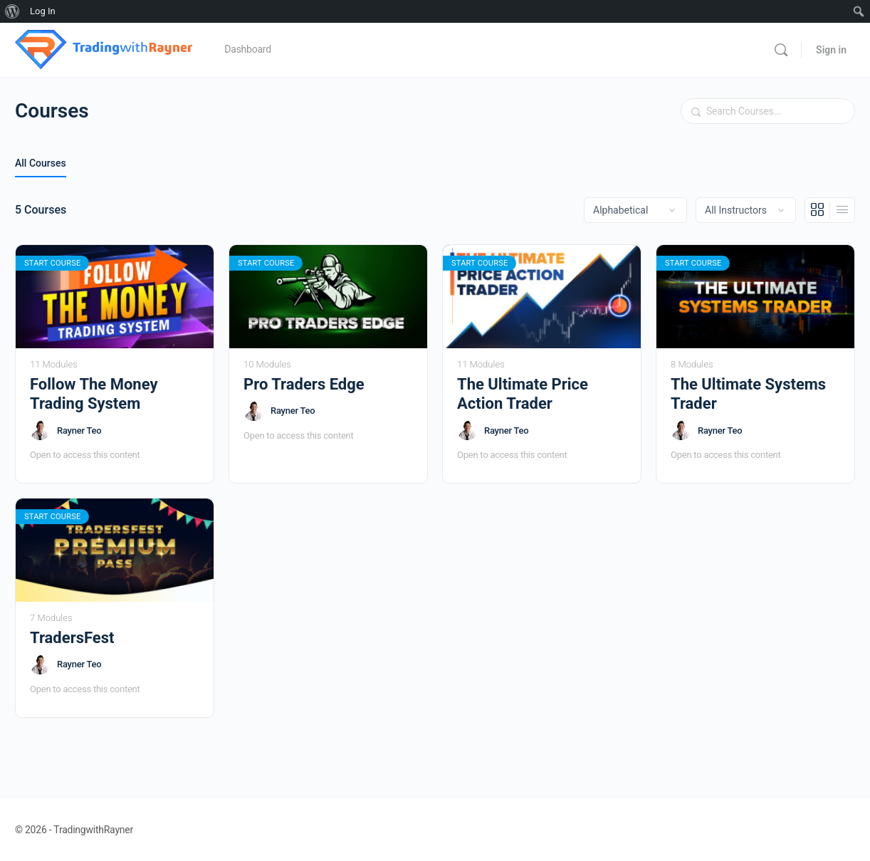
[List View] (842, 210)
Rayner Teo (79, 430)
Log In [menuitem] (43, 11)
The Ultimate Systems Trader (748, 393)
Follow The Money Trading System (94, 393)
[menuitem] (12, 11)
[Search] (781, 49)
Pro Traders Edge (304, 384)
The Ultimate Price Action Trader (522, 393)
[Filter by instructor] (746, 210)
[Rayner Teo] (40, 430)
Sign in (831, 50)
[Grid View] (817, 210)
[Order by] (635, 210)
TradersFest (72, 638)
